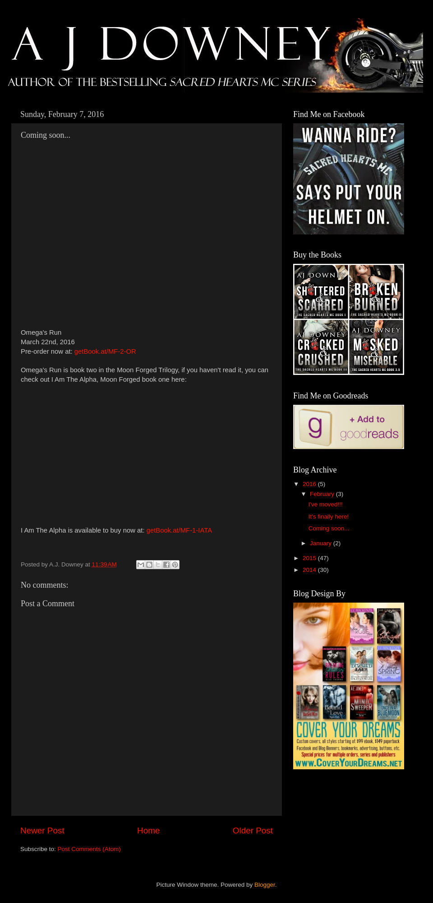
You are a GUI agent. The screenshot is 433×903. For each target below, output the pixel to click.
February (323, 494)
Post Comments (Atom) (89, 849)
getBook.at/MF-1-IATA (179, 530)
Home (148, 830)
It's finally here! (329, 516)
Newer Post (42, 830)
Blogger (264, 884)
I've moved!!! (326, 504)
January (321, 543)
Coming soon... (329, 528)
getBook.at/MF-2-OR (105, 351)
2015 (310, 558)
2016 (310, 484)
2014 (310, 569)
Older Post (253, 830)
